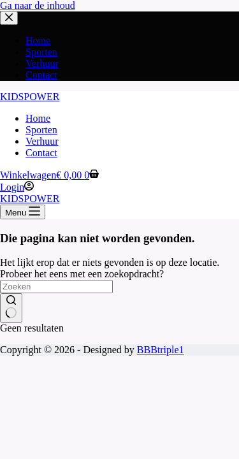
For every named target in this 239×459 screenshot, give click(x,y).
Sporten (41, 129)
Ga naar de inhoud (37, 5)
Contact (41, 152)
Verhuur (42, 141)
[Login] (17, 187)
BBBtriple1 (160, 349)
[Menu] (22, 212)
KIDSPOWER (29, 96)
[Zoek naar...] (56, 286)
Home (37, 118)
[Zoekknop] (11, 308)
